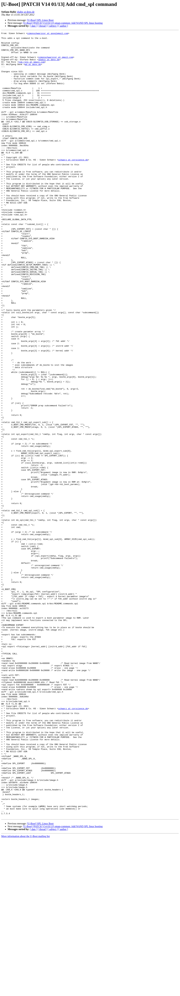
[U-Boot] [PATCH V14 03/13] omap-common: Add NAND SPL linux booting (63, 23)
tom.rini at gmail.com (32, 68)
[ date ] (33, 25)
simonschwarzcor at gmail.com (55, 62)
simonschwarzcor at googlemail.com (47, 33)
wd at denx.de (33, 71)
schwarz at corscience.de (73, 185)
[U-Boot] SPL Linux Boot (40, 20)
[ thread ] (42, 25)
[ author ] (63, 25)
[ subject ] (53, 25)
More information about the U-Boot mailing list (25, 993)
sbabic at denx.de (26, 11)
